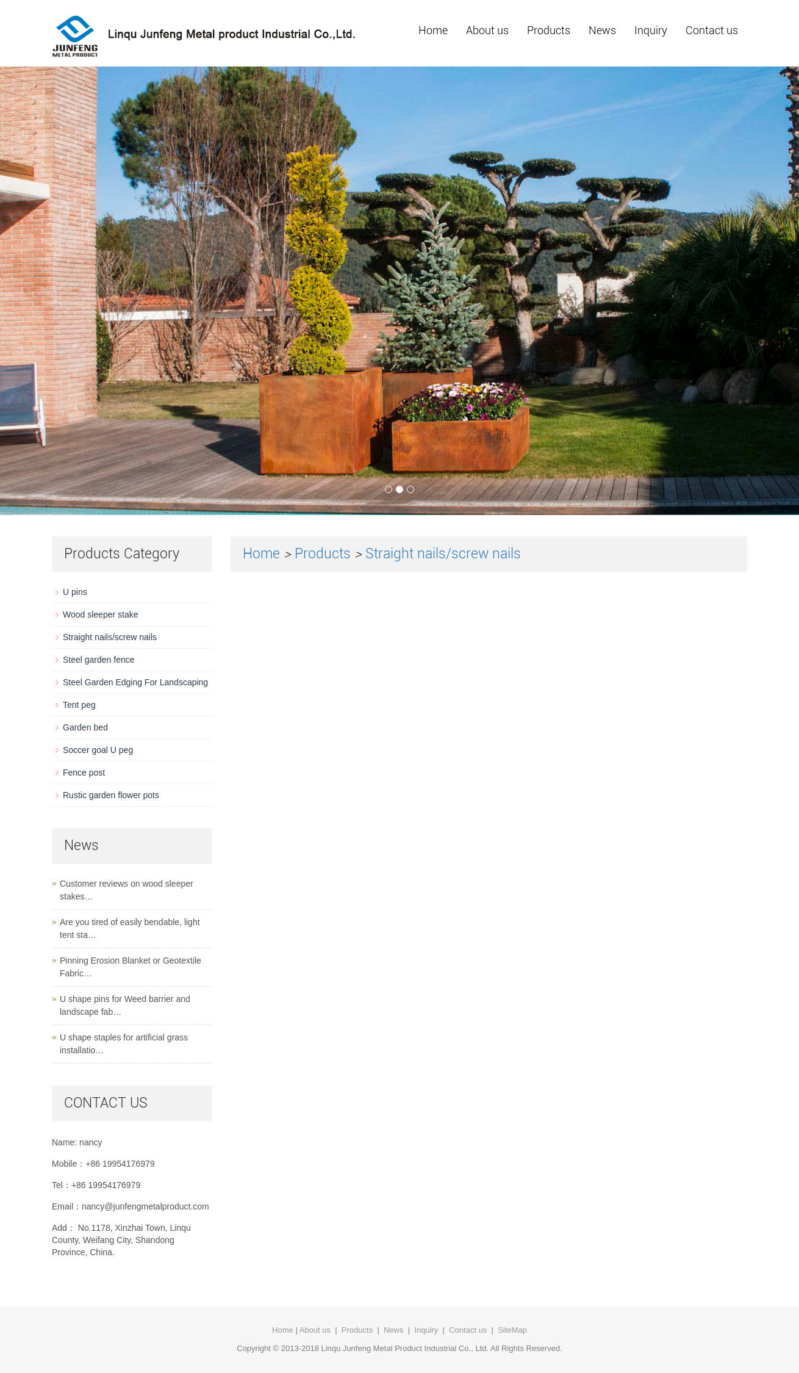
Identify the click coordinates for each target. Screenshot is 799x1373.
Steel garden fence (99, 660)
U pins (75, 592)
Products (548, 30)
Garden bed (85, 727)
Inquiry (650, 30)
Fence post (84, 772)
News (602, 30)
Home (433, 30)
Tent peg (79, 705)
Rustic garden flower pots (111, 795)
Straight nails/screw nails (443, 554)
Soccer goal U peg (98, 750)
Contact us (712, 30)
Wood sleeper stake (100, 614)
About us (487, 30)
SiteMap (512, 1330)
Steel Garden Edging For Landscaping (135, 682)
